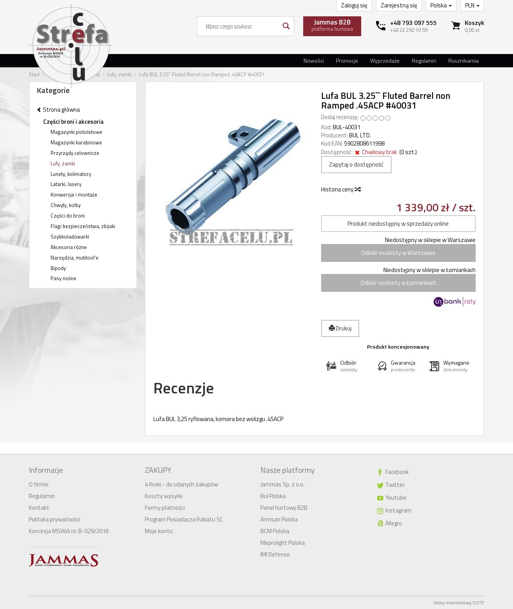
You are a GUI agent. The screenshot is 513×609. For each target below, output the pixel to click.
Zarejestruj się (399, 5)
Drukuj (340, 328)
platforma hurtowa (332, 25)
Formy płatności (165, 507)
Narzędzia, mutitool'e (74, 258)
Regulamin (424, 60)
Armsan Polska (279, 519)
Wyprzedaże (385, 60)
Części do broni (68, 215)
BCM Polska (274, 531)
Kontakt (39, 507)
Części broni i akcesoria (73, 121)
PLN (472, 5)
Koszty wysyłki (164, 495)
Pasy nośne (63, 278)
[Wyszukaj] (285, 26)
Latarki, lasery (66, 184)
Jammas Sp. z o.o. (282, 484)
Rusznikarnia (463, 60)
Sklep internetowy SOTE (458, 602)
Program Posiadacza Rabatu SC (184, 519)
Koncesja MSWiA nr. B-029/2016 (69, 531)
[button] (346, 366)
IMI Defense (275, 554)
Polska (441, 5)
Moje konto (159, 531)
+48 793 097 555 (413, 22)
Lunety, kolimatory (71, 174)
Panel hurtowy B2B (283, 507)
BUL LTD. (360, 135)
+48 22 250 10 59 (408, 30)
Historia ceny (340, 189)
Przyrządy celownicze (75, 153)
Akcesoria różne (69, 247)
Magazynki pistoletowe (76, 132)
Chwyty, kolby (66, 205)
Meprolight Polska (282, 542)
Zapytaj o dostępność (356, 164)
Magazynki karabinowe (76, 142)
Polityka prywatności (54, 519)
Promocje (347, 60)
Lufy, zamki (63, 163)
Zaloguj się (354, 5)
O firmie (39, 484)
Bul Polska (273, 495)
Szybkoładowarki (70, 236)
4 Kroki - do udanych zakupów (181, 484)
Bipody (58, 268)
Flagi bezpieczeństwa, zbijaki (83, 226)
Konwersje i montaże (74, 194)
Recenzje (183, 388)
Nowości (314, 60)
